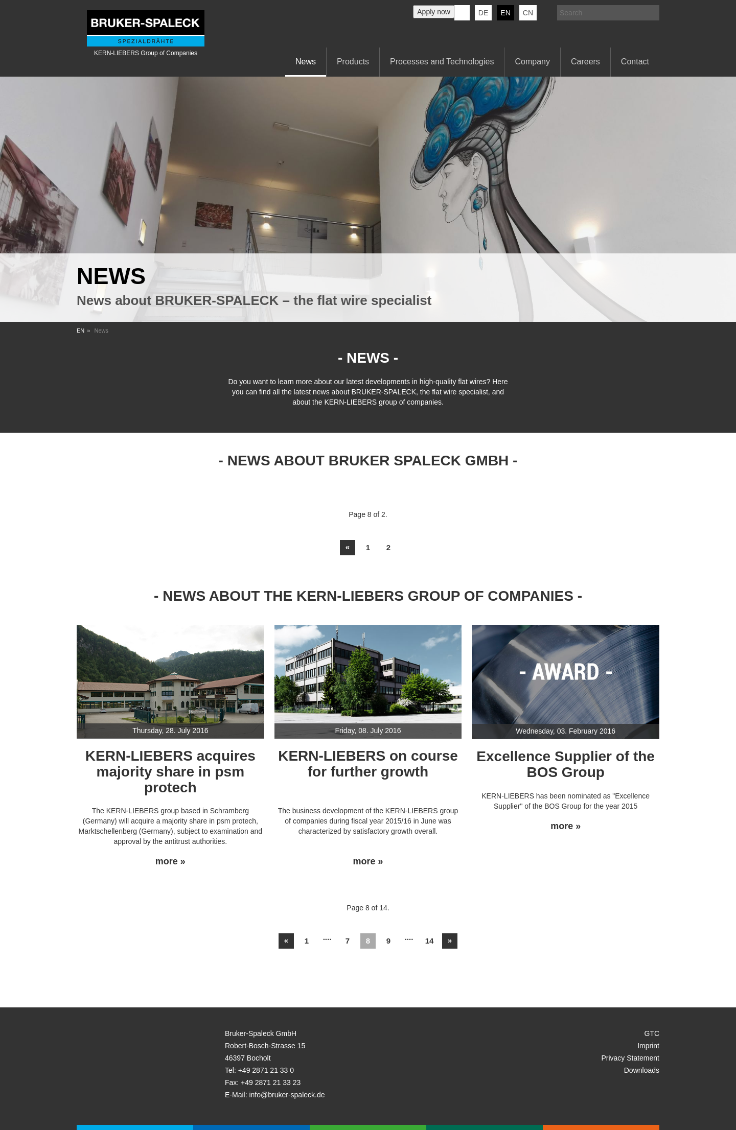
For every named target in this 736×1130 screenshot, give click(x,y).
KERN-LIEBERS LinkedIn (462, 12)
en (505, 13)
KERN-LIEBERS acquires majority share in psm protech (170, 771)
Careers (585, 61)
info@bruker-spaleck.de (287, 1095)
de (483, 13)
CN (528, 13)
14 (429, 940)
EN (80, 330)
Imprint (648, 1046)
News (305, 61)
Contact (635, 61)
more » (170, 861)
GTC (651, 1033)
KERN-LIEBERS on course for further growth (368, 764)
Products (353, 61)
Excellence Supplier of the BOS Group (565, 764)
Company (532, 61)
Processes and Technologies (442, 61)
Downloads (641, 1070)
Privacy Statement (630, 1058)
